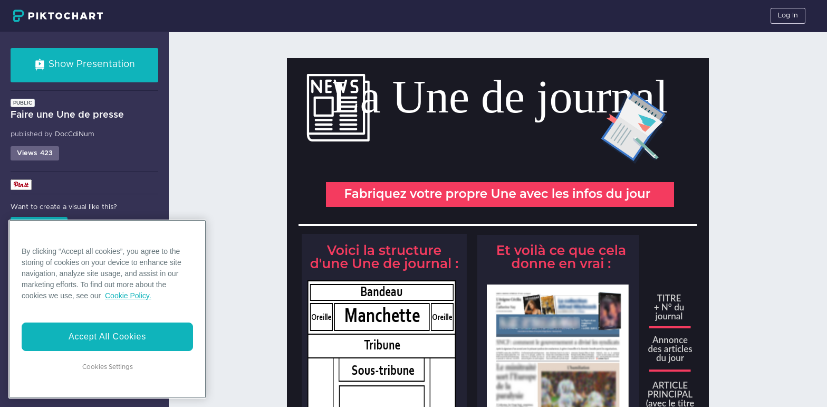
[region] (107, 309)
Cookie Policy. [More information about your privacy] (128, 295)
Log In (788, 15)
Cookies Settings (107, 367)
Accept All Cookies (107, 336)
